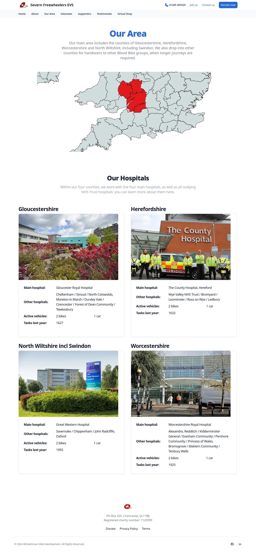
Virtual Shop (125, 13)
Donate (228, 5)
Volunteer (66, 13)
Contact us (208, 5)
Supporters (84, 13)
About (35, 13)
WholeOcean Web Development (41, 544)
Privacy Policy (129, 529)
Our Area (49, 13)
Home (22, 13)
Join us (194, 5)
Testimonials (104, 13)
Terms (146, 529)
